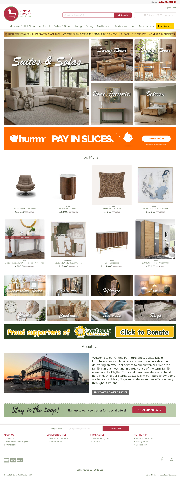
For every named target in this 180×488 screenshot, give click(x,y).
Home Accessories (142, 26)
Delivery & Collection (57, 438)
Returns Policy (54, 441)
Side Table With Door (68, 208)
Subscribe (116, 428)
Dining (89, 26)
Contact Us (10, 445)
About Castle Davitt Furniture (110, 392)
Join (174, 8)
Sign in (168, 8)
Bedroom (121, 26)
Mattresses (104, 26)
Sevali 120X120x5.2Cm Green (68, 263)
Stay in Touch (56, 428)
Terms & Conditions (143, 438)
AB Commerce (171, 475)
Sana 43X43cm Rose (111, 208)
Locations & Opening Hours (17, 441)
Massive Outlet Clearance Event (30, 26)
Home (154, 2)
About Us (9, 438)
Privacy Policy (141, 441)
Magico (153, 475)
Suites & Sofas (62, 26)
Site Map (95, 441)
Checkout (170, 15)
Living (78, 26)
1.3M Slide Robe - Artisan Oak (155, 263)
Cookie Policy (140, 445)
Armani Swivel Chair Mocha (24, 208)
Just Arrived (165, 26)
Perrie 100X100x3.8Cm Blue (155, 208)
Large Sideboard (112, 263)
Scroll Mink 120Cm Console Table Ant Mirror (24, 263)
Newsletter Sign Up (99, 438)
